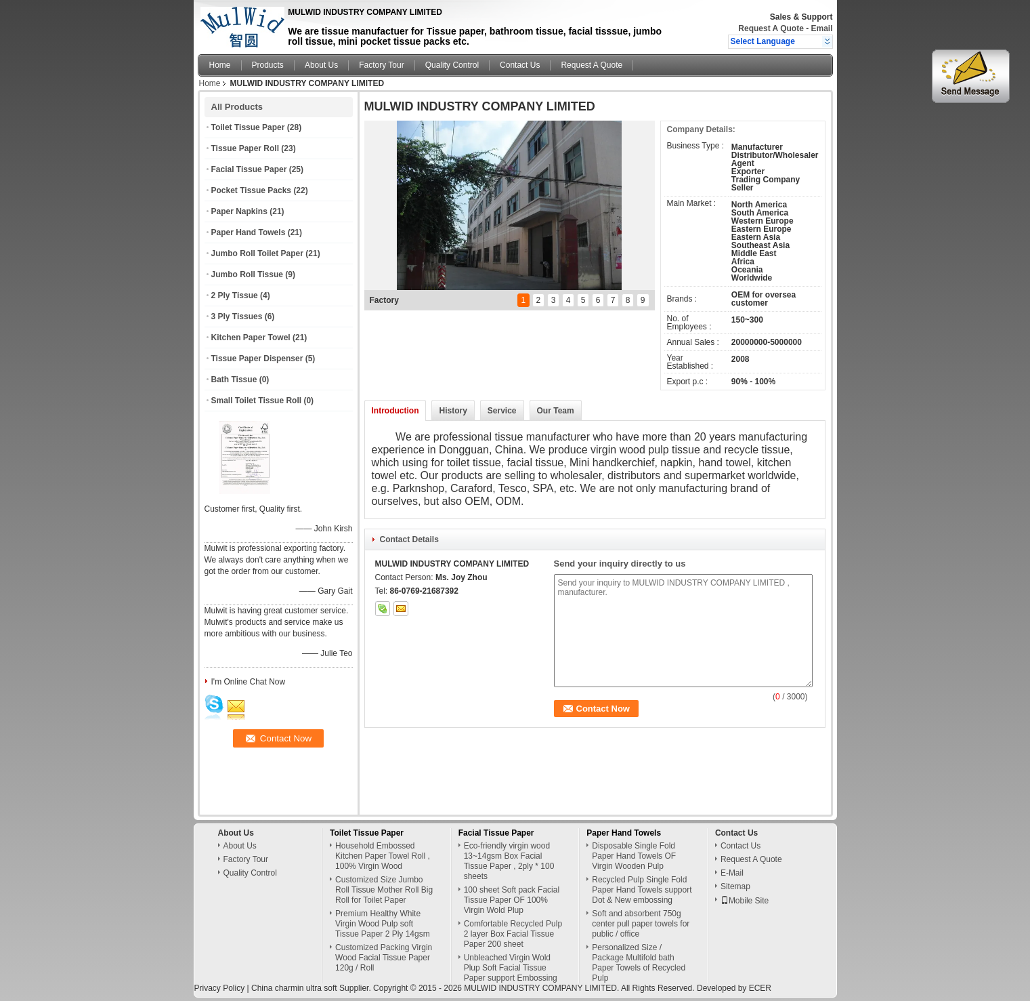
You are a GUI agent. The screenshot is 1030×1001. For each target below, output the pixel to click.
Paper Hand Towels (248, 232)
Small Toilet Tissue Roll (256, 400)
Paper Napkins (239, 211)
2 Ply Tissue (234, 295)
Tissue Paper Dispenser (257, 358)
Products (268, 65)
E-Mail (732, 873)
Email (821, 28)
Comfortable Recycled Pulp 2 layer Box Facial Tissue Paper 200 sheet (513, 934)
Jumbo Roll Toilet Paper (257, 253)
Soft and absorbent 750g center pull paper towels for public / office (640, 924)
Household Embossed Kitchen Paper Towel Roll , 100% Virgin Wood (382, 856)
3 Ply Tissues (237, 316)
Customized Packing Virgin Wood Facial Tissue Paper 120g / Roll (383, 958)
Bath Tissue (234, 379)
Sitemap (735, 886)
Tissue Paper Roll (245, 148)
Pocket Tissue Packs (251, 190)
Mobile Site (745, 900)
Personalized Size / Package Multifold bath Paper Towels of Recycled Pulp (638, 963)
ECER (760, 988)
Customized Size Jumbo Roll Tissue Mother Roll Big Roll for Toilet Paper (384, 890)
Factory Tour (381, 65)
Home (220, 65)
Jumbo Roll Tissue (247, 274)
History (453, 410)
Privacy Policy (219, 988)
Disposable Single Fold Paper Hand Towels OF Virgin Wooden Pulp (634, 856)
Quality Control (452, 65)
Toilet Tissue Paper (248, 127)
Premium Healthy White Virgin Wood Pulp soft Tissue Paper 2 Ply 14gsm (382, 924)
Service (502, 410)
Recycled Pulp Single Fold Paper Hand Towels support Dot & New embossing (641, 890)
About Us (321, 65)
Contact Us (520, 65)
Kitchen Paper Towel (251, 337)
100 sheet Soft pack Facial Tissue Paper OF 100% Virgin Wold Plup (511, 900)
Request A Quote (770, 28)
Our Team (555, 410)
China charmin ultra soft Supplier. (312, 988)
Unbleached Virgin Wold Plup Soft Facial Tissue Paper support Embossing (510, 968)
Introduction (395, 410)
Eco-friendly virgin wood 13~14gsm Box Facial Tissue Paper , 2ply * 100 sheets (509, 861)
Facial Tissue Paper (249, 169)
